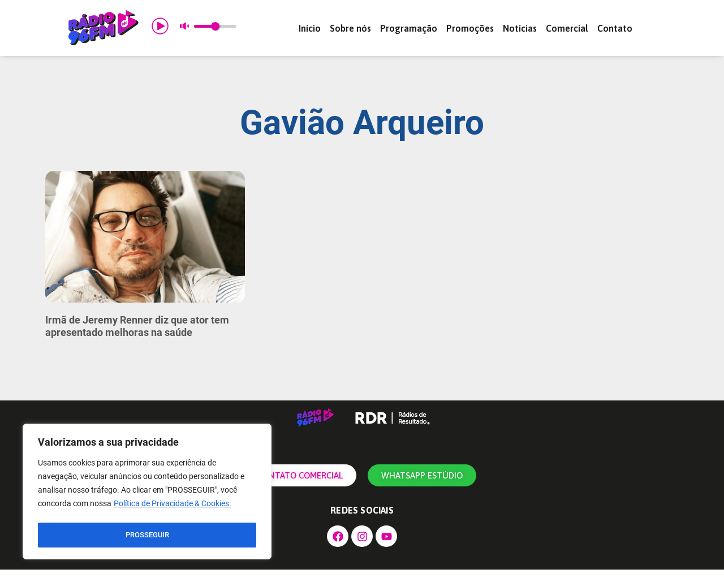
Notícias (520, 28)
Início (310, 28)
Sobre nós (350, 28)
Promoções (470, 28)
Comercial (567, 28)
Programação (408, 28)
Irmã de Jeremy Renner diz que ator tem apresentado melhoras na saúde (137, 338)
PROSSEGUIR (147, 535)
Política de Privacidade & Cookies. (172, 506)
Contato (614, 28)
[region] (147, 493)
